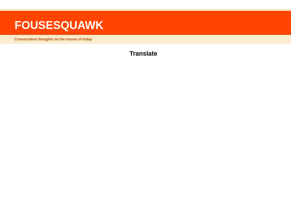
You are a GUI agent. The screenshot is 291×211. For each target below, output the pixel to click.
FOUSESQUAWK (59, 25)
